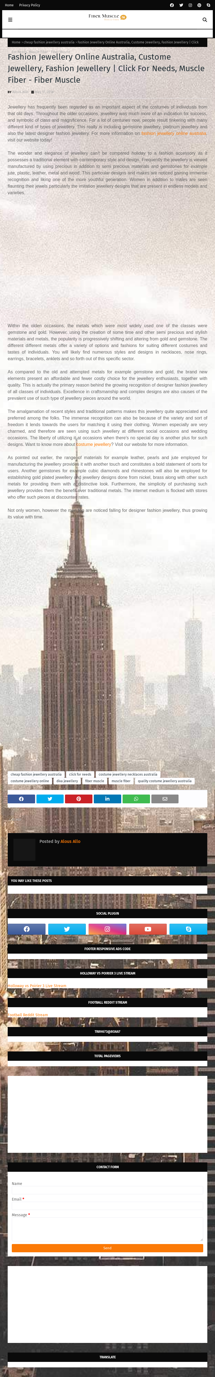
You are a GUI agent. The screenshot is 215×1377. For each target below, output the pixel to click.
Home (9, 5)
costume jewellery (93, 444)
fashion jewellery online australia (174, 133)
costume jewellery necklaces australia (128, 774)
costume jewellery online (30, 781)
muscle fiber (121, 781)
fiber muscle (94, 781)
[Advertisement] (107, 256)
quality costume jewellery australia (165, 781)
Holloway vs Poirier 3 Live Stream (37, 986)
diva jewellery (67, 781)
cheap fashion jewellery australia (49, 42)
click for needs (80, 774)
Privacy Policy (29, 5)
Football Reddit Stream (28, 1015)
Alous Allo (20, 92)
